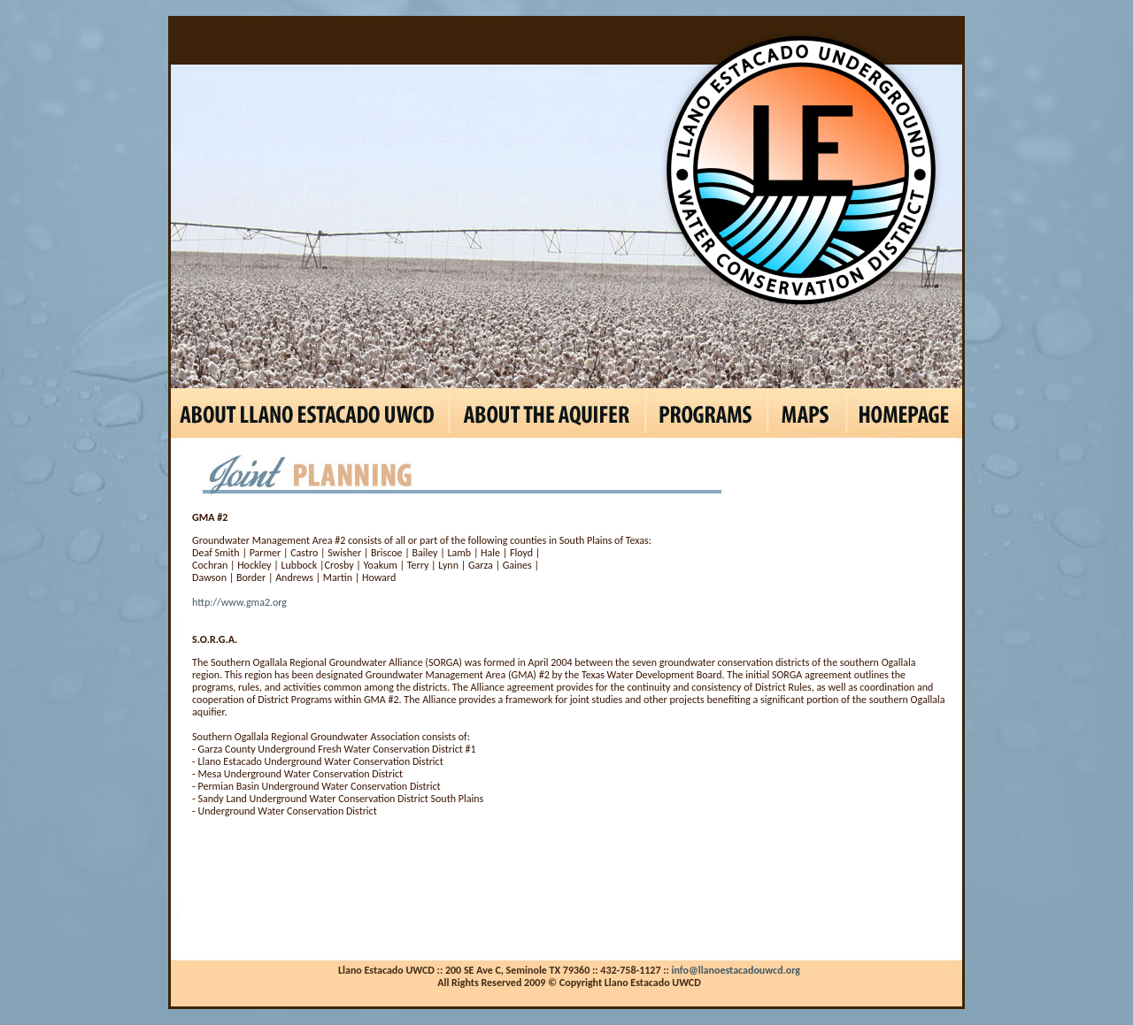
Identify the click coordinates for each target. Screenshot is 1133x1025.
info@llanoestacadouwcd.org (736, 970)
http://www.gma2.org (239, 602)
